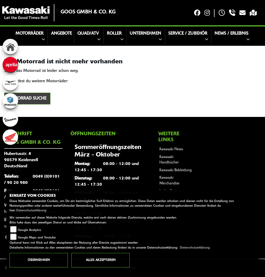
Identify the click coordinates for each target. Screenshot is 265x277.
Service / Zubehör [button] (187, 34)
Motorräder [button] (29, 34)
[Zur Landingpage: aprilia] (10, 64)
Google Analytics (29, 230)
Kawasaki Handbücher (169, 160)
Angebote (61, 34)
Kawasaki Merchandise (169, 180)
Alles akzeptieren (100, 260)
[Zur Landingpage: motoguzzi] (10, 83)
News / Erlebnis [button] (231, 34)
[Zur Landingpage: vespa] (10, 119)
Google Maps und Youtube (37, 237)
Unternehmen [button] (145, 34)
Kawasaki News (171, 149)
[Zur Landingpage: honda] (10, 137)
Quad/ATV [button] (88, 34)
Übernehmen (39, 260)
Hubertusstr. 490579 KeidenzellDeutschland (21, 160)
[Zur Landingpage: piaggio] (10, 101)
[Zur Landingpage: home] (10, 46)
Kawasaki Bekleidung (175, 170)
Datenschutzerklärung (31, 210)
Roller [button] (114, 34)
